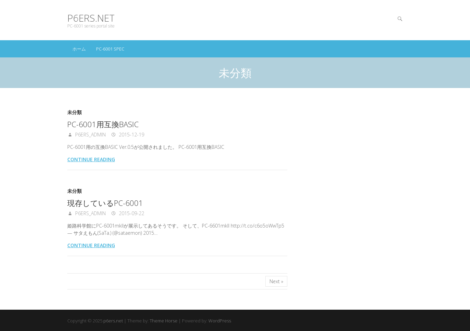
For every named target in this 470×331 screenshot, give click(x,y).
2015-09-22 (130, 213)
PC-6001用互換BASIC (103, 124)
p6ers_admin (90, 134)
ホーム (79, 49)
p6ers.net (91, 18)
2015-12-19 (130, 134)
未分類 (74, 112)
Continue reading (91, 159)
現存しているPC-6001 (105, 203)
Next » (276, 281)
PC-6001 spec (110, 49)
